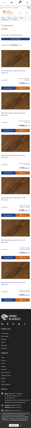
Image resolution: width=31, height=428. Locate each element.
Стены (3, 363)
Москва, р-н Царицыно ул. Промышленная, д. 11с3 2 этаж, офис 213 (14, 396)
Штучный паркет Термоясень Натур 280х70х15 (13, 114)
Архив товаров (5, 384)
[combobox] (15, 7)
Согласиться (14, 425)
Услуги (3, 381)
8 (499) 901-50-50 (13, 405)
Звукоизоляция (6, 375)
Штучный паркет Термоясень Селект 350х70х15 (13, 283)
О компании (4, 333)
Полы (15, 17)
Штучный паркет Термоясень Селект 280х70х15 (13, 241)
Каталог (10, 17)
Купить (23, 88)
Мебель (3, 378)
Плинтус (3, 360)
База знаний (5, 336)
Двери (3, 366)
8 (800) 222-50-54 (13, 407)
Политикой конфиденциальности (20, 420)
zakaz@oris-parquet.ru (15, 410)
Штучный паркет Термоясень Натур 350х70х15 (13, 156)
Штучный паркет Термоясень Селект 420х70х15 (13, 199)
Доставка (4, 345)
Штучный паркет (5, 19)
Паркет (21, 17)
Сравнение (8, 88)
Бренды (3, 339)
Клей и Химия (5, 372)
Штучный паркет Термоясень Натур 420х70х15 (13, 72)
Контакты (4, 348)
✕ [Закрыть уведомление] (20, 425)
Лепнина (4, 369)
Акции (3, 342)
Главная (3, 17)
